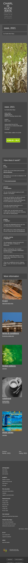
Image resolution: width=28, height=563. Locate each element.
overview (4, 360)
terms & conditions (10, 325)
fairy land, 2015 (5, 496)
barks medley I (5, 492)
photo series (7, 424)
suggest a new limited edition (8, 486)
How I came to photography (7, 513)
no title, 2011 (5, 500)
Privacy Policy (10, 554)
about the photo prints (7, 295)
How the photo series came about (9, 515)
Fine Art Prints (5, 394)
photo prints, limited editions (7, 482)
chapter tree (8, 106)
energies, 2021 (5, 494)
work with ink (5, 475)
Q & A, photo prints (6, 526)
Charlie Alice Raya (17, 558)
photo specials (5, 465)
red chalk (4, 477)
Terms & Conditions (18, 551)
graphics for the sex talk (7, 473)
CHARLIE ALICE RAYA (7, 558)
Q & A (5, 292)
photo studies (5, 463)
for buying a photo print (8, 327)
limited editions (9, 357)
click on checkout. (7, 163)
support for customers (6, 528)
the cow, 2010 (5, 502)
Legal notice (10, 551)
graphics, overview (6, 471)
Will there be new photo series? (8, 517)
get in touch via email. (10, 172)
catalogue (6, 390)
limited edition (5, 392)
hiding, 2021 (4, 498)
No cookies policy (19, 554)
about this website (6, 534)
